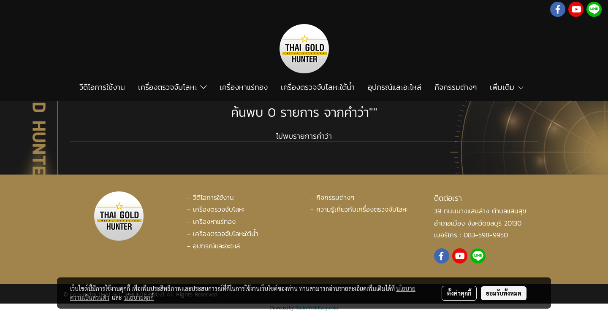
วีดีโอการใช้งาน (102, 87)
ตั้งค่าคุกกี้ (459, 293)
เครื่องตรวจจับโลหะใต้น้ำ (318, 87)
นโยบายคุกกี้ (139, 297)
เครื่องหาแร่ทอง (244, 87)
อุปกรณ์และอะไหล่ (394, 87)
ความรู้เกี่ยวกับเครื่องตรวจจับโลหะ (362, 209)
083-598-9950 (486, 235)
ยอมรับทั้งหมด (503, 293)
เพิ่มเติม (507, 87)
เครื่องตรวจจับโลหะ (172, 87)
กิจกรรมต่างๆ (455, 87)
